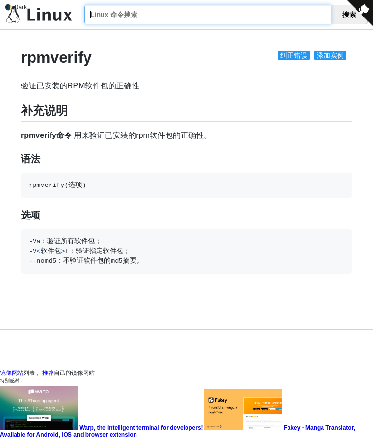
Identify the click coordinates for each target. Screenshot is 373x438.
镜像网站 (11, 373)
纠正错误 (293, 55)
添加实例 (330, 55)
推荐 (48, 373)
